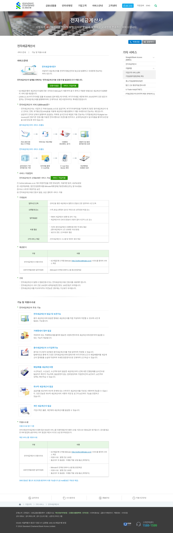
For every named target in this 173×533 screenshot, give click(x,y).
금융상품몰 (51, 5)
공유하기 (148, 42)
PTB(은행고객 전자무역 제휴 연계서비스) (140, 94)
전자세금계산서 (131, 64)
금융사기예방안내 (107, 513)
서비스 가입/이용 (69, 86)
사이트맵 (124, 513)
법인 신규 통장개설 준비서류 (136, 85)
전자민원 (85, 513)
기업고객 (82, 5)
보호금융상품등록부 (38, 513)
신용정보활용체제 (75, 513)
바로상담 (134, 42)
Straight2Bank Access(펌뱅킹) (134, 58)
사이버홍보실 (94, 513)
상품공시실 (50, 513)
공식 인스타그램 (41, 516)
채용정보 (117, 513)
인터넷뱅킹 (67, 5)
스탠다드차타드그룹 (55, 516)
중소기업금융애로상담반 (134, 81)
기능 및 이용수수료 (39, 52)
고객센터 (112, 5)
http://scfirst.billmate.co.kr (81, 261)
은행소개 (19, 513)
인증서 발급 (54, 86)
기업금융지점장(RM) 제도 (135, 76)
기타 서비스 (40, 504)
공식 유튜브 (20, 516)
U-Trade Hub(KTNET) (134, 90)
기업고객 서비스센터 (133, 73)
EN (148, 6)
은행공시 (26, 513)
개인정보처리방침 (61, 513)
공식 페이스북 (30, 516)
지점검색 (140, 6)
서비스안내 (97, 5)
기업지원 (129, 68)
